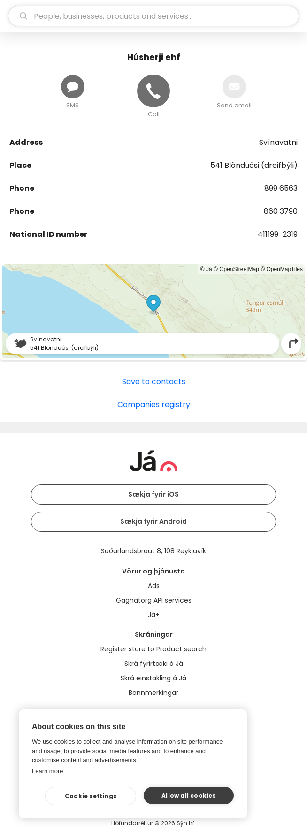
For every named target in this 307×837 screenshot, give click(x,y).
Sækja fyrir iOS (153, 494)
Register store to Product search (153, 649)
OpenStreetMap (239, 269)
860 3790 (281, 211)
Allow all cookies (188, 795)
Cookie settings (90, 796)
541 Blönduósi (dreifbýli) (254, 165)
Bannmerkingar (153, 692)
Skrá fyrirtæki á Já (153, 663)
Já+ (154, 614)
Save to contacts (153, 381)
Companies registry (153, 404)
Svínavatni (278, 142)
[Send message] (72, 86)
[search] (153, 16)
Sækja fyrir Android (153, 521)
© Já (206, 269)
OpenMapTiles (284, 269)
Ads (154, 585)
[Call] (153, 91)
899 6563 (281, 188)
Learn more (47, 771)
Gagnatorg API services (154, 600)
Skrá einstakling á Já (153, 678)
